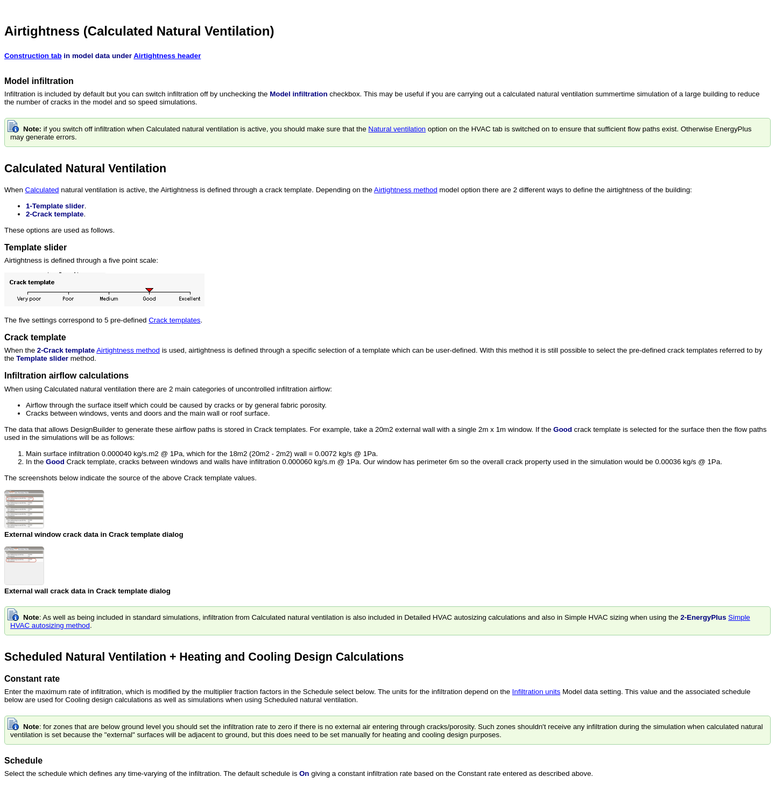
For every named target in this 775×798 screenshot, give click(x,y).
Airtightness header (167, 56)
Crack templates (174, 320)
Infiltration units (536, 692)
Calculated (42, 190)
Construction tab (33, 56)
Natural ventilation (397, 129)
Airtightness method (406, 190)
